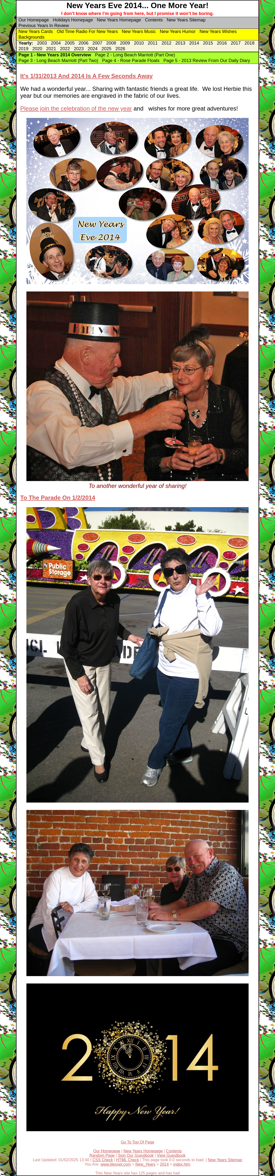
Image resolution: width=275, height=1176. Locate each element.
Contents (154, 19)
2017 (236, 43)
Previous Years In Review (44, 25)
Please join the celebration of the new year (76, 108)
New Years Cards (36, 31)
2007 (97, 43)
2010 (139, 43)
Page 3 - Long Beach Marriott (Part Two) (58, 60)
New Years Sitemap (186, 19)
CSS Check (103, 1160)
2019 (23, 48)
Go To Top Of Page (137, 1142)
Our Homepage (34, 19)
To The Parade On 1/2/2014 (57, 497)
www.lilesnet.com (115, 1164)
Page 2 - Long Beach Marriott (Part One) (135, 54)
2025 (106, 48)
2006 (83, 43)
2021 (51, 48)
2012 (166, 43)
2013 (180, 43)
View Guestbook (171, 1155)
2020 (37, 48)
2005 (70, 43)
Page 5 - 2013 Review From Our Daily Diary (206, 60)
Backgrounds (31, 37)
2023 (79, 48)
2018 (250, 43)
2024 (93, 48)
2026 (120, 48)
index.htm (181, 1164)
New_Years (145, 1164)
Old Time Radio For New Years (87, 31)
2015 (208, 43)
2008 (111, 43)
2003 (42, 43)
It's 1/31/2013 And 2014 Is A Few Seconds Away (86, 76)
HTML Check (127, 1160)
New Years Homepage (119, 19)
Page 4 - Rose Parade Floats (130, 60)
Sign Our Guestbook (136, 1155)
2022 (65, 48)
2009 (125, 43)
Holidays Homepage (73, 19)
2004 (56, 43)
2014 (194, 43)
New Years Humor (178, 31)
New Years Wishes (217, 31)
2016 (222, 43)
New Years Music (139, 31)
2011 (152, 43)
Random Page (102, 1155)
